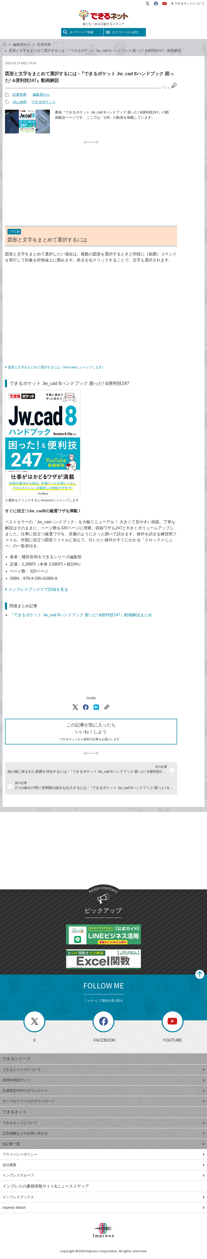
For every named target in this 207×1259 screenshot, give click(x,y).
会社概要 (103, 1165)
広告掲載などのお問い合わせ (103, 1133)
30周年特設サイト (103, 1080)
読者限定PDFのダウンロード (103, 1091)
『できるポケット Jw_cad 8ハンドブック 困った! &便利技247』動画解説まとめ (81, 615)
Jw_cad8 (19, 102)
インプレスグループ (103, 1175)
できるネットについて (188, 3)
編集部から (21, 44)
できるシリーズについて (103, 1070)
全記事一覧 (103, 1144)
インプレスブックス (103, 1197)
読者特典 (44, 44)
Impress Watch (103, 1208)
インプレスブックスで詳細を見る (38, 589)
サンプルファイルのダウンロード (103, 1101)
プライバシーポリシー (103, 1154)
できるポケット (43, 102)
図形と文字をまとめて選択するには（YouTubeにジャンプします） (56, 367)
